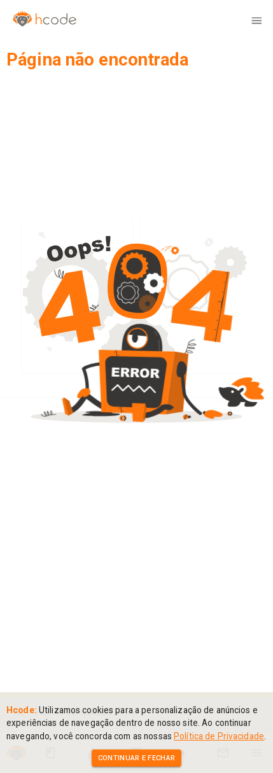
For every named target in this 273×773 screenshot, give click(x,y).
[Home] (38, 21)
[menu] (256, 20)
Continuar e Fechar (137, 758)
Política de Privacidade (219, 736)
